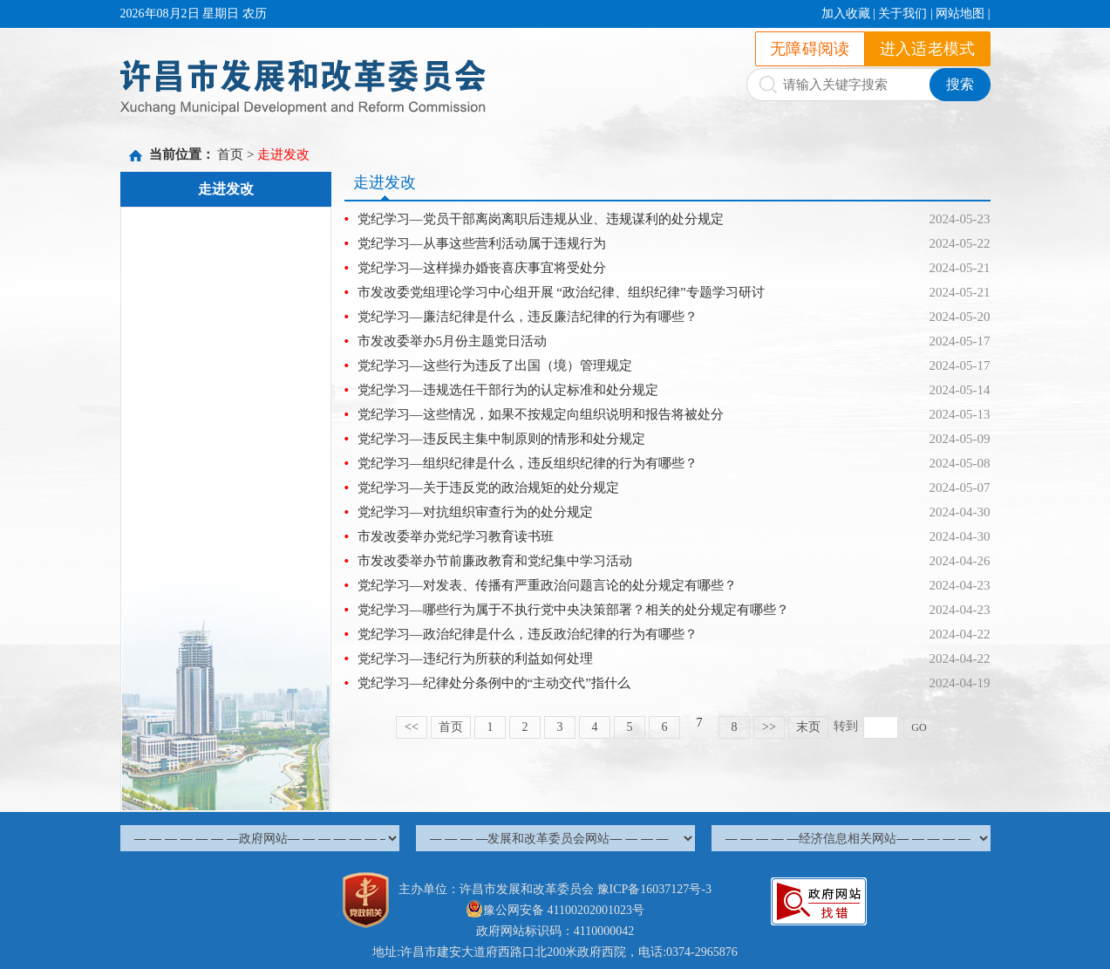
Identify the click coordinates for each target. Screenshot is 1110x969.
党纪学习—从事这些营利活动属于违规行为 (482, 243)
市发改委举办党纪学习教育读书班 (456, 536)
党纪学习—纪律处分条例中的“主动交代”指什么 (494, 683)
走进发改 (283, 154)
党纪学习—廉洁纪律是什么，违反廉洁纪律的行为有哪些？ (528, 317)
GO (918, 727)
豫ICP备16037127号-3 (654, 889)
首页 (230, 154)
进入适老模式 (928, 49)
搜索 (960, 84)
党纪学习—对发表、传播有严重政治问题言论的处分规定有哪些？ (547, 585)
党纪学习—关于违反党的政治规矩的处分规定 (488, 488)
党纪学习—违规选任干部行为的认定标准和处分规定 (508, 390)
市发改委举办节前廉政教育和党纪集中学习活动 (495, 561)
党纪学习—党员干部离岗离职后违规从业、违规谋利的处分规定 (541, 219)
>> (769, 727)
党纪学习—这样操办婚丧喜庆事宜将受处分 (482, 268)
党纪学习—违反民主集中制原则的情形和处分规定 (501, 439)
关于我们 (902, 13)
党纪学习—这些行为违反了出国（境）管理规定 (495, 365)
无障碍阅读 (810, 49)
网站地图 (960, 13)
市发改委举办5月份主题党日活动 (453, 341)
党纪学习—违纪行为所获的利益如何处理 (475, 658)
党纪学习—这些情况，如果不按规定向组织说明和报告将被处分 (541, 414)
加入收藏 (845, 13)
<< (412, 727)
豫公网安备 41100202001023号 (555, 910)
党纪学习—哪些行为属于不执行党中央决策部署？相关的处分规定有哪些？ (573, 610)
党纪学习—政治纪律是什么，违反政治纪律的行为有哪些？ (528, 634)
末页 (808, 727)
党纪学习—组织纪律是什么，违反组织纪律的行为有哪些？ (528, 463)
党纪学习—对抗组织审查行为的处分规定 (475, 512)
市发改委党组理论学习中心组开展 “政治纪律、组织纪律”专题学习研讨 (561, 292)
